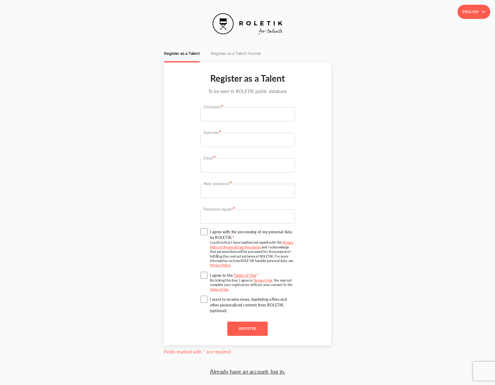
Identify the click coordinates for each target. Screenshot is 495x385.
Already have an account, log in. (247, 371)
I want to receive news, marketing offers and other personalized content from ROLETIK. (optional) (248, 305)
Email (208, 158)
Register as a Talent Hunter (236, 53)
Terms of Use (245, 275)
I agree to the (252, 282)
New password (217, 183)
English (473, 11)
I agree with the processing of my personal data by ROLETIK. (252, 249)
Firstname (212, 107)
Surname (211, 132)
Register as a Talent (182, 53)
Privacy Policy (220, 265)
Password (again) (218, 209)
